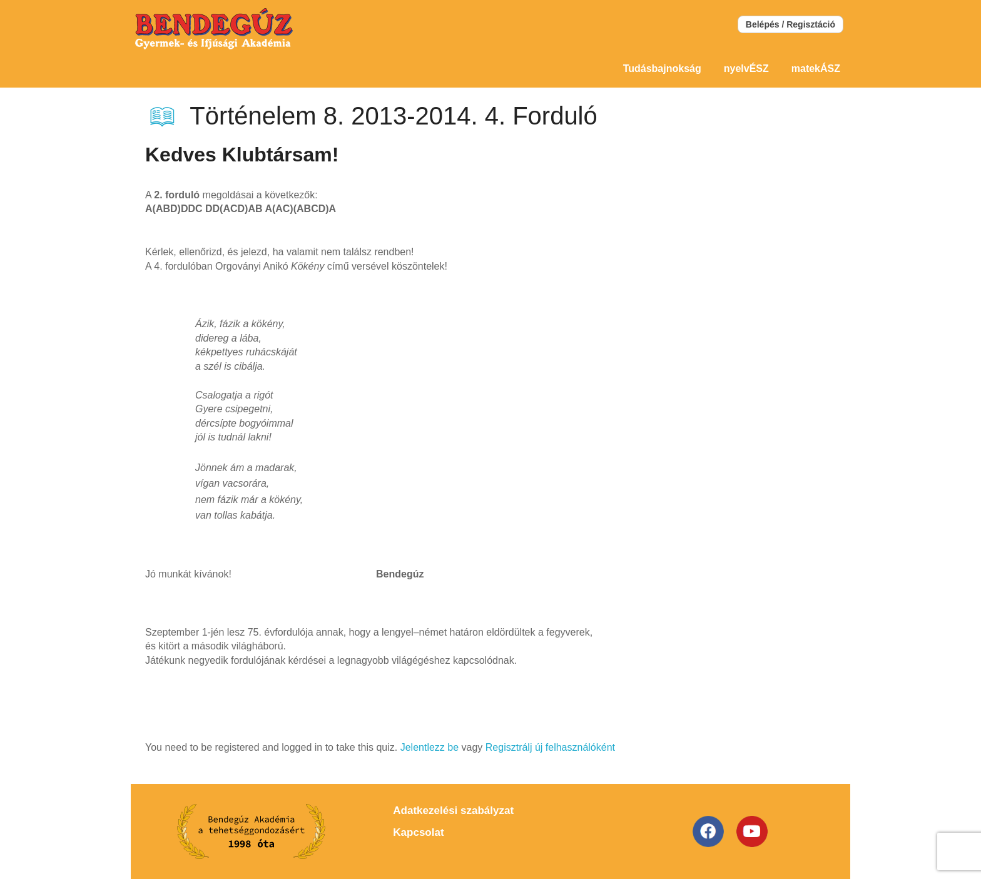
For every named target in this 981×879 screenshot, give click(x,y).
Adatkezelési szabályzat (453, 810)
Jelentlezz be (429, 747)
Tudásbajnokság (662, 68)
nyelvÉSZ (746, 68)
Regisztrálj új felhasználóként (550, 747)
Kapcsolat (418, 832)
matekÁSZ (815, 68)
